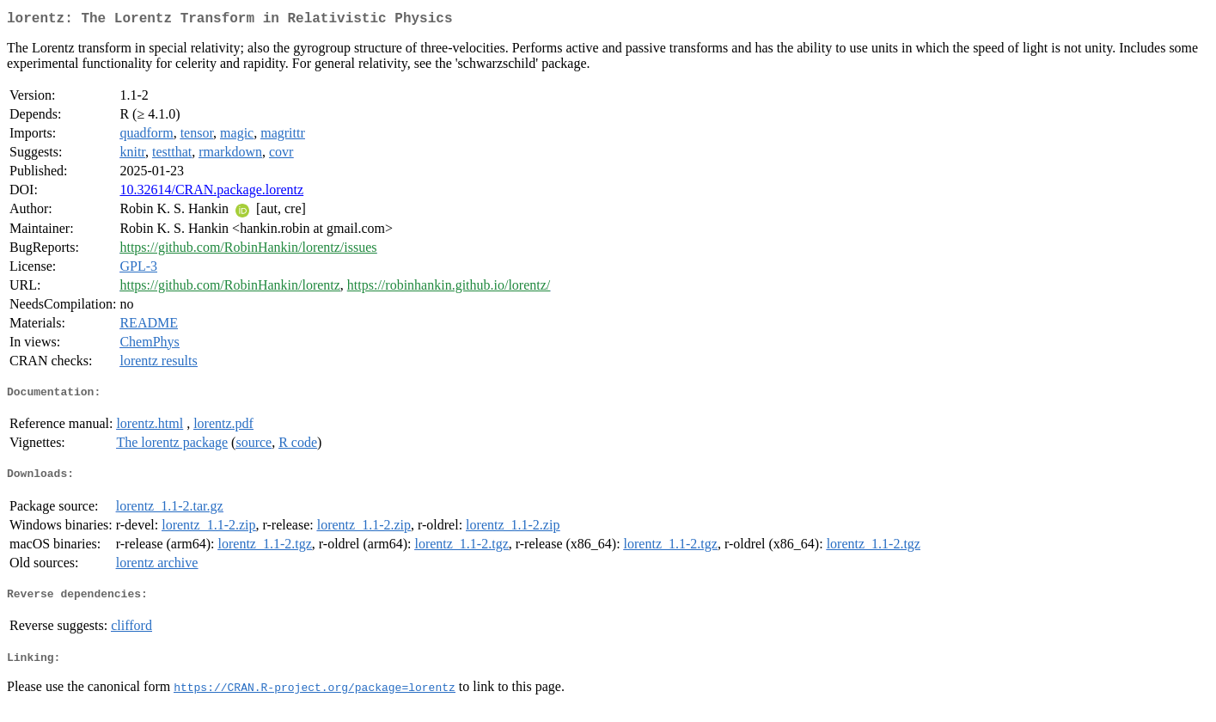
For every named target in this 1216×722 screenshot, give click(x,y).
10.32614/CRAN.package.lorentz (211, 193)
